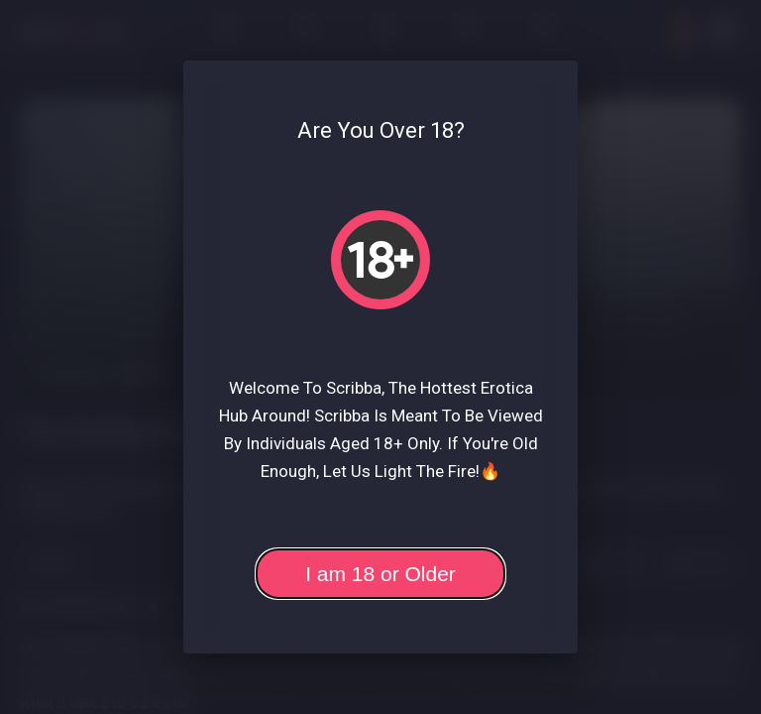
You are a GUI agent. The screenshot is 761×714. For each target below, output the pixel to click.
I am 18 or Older (380, 573)
